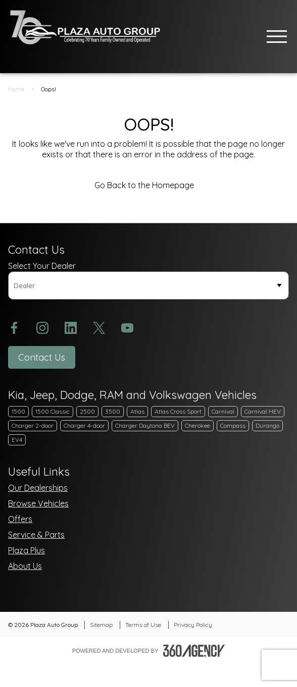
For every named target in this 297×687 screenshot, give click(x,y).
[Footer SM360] (194, 651)
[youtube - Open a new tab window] (127, 328)
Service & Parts (36, 535)
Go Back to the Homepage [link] (148, 185)
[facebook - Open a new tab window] (14, 328)
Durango (267, 425)
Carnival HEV (262, 411)
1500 (18, 411)
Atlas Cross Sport (178, 411)
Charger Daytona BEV (145, 425)
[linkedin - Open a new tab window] (71, 328)
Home (16, 89)
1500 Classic (52, 411)
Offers (20, 519)
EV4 (17, 439)
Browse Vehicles (38, 503)
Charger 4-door (84, 425)
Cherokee (197, 425)
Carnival (223, 411)
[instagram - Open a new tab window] (42, 328)
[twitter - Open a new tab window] (99, 328)
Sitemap (101, 624)
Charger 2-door (33, 425)
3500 (112, 411)
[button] (41, 357)
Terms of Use (143, 624)
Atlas (137, 411)
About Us (25, 566)
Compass (232, 425)
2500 (87, 411)
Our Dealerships (38, 488)
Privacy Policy (193, 624)
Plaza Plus (26, 550)
